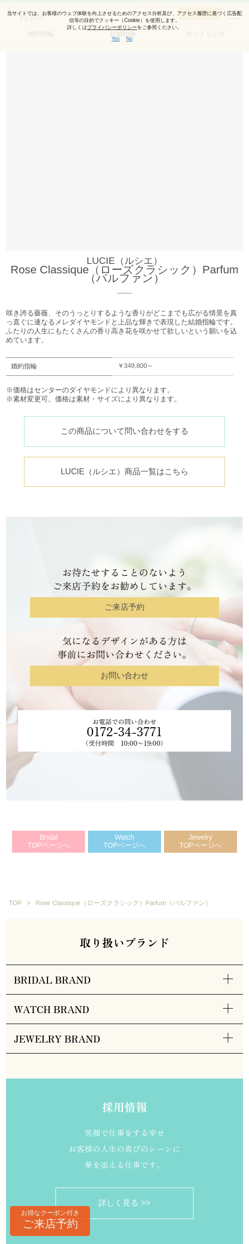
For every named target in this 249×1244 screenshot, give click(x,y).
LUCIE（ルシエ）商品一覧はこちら (124, 471)
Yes (116, 38)
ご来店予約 (124, 607)
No (129, 38)
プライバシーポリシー (112, 27)
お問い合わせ (124, 675)
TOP (15, 903)
